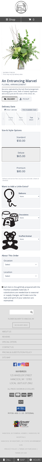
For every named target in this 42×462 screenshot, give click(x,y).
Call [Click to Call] (7, 459)
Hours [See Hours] (35, 459)
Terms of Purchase (27, 449)
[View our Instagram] (23, 365)
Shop (10, 19)
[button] (21, 409)
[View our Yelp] (27, 365)
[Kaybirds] (21, 13)
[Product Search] (21, 312)
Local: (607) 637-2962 (21, 383)
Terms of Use (21, 453)
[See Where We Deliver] (21, 325)
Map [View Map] (21, 459)
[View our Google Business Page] (19, 365)
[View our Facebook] (15, 365)
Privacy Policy (10, 449)
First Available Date (30, 110)
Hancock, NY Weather (10, 441)
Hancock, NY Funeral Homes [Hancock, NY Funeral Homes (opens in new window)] (14, 433)
